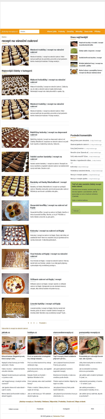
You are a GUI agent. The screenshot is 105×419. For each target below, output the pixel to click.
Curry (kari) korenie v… (77, 148)
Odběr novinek (13, 409)
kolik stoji (73, 167)
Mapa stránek (80, 402)
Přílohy (97, 31)
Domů (4, 37)
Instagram (66, 409)
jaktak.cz (6, 332)
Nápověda (53, 402)
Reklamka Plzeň (58, 416)
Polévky (61, 31)
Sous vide (88, 31)
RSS (92, 409)
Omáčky (70, 31)
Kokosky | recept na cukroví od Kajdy (47, 231)
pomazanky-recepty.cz (89, 332)
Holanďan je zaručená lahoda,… (80, 171)
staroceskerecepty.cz (63, 332)
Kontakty (38, 402)
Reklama (45, 402)
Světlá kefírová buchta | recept (90, 58)
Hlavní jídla (52, 31)
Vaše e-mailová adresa (80, 200)
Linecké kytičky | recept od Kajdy (45, 304)
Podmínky (62, 402)
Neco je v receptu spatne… (79, 175)
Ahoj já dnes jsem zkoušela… (80, 140)
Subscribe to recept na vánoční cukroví (15, 328)
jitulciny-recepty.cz (10, 31)
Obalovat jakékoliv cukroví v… (80, 144)
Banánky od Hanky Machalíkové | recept (48, 182)
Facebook (40, 409)
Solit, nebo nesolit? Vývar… (79, 156)
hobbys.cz (32, 332)
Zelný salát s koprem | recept (90, 51)
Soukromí (70, 402)
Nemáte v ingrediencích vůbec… (81, 160)
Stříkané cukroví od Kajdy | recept (45, 279)
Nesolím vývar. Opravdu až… (79, 152)
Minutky (79, 31)
